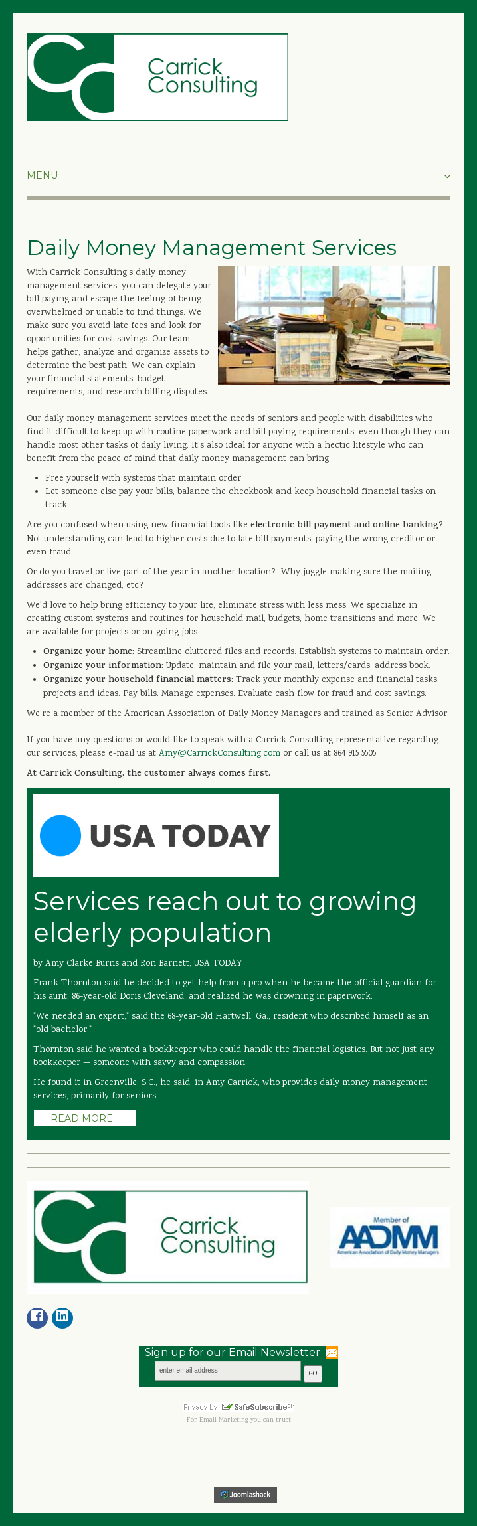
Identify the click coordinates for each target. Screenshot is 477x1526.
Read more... (84, 1118)
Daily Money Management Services (212, 247)
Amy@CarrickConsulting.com (221, 753)
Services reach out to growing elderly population (225, 917)
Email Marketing (223, 1420)
